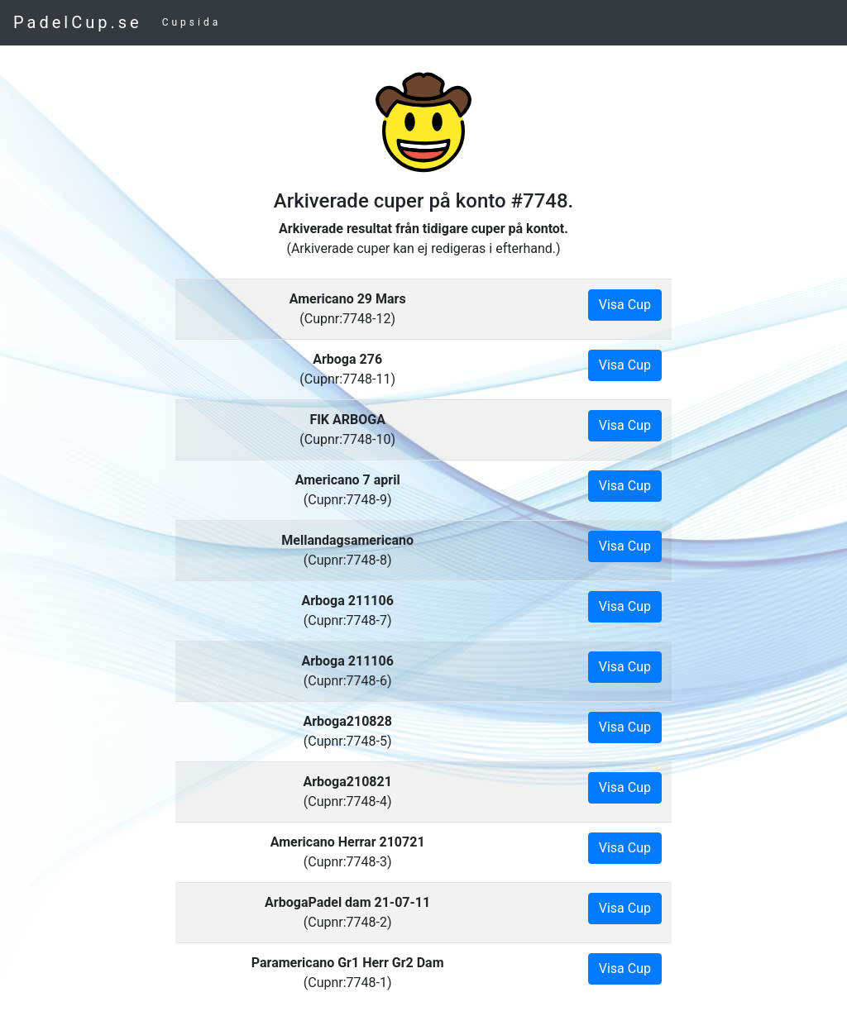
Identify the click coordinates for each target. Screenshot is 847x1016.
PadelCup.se (77, 22)
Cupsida (192, 22)
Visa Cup (625, 304)
